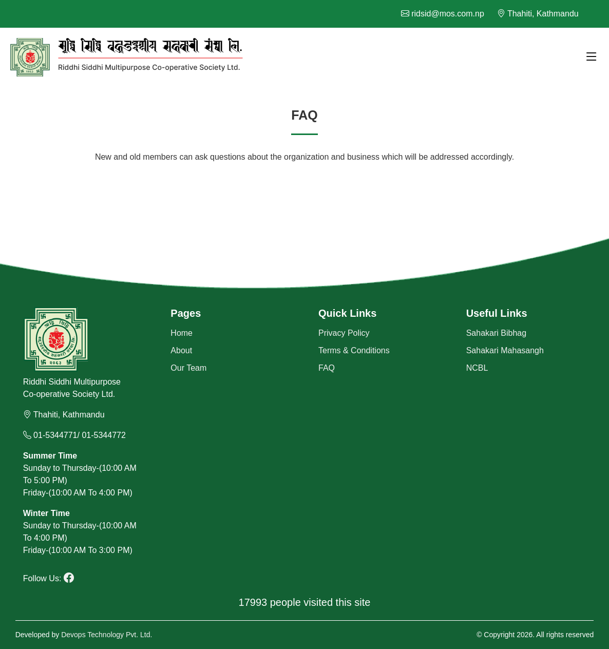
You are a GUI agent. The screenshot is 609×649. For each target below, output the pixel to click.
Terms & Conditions (354, 350)
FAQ (326, 368)
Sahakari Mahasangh (505, 350)
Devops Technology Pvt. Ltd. (106, 635)
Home (181, 333)
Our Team (188, 368)
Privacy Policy (344, 333)
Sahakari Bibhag (496, 333)
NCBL (477, 368)
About (181, 350)
